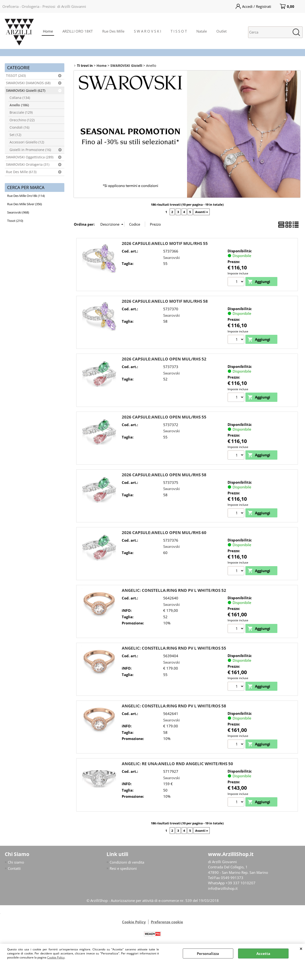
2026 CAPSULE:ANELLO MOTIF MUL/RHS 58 (165, 301)
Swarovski (171, 257)
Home (48, 31)
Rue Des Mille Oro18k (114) (26, 196)
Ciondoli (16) (19, 127)
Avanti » (201, 212)
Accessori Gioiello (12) (27, 142)
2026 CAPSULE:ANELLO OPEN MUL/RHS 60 (164, 532)
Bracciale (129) (21, 112)
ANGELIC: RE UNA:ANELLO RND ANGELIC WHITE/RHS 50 (177, 764)
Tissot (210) (15, 221)
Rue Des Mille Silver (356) (24, 204)
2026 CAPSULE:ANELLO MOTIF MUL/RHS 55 (165, 243)
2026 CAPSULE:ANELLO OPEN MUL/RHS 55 (164, 417)
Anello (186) (19, 105)
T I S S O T (179, 31)
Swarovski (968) (18, 212)
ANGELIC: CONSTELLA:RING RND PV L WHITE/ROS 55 (174, 648)
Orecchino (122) (22, 120)
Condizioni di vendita (127, 862)
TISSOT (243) (16, 75)
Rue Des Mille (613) (21, 172)
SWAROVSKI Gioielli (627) (25, 90)
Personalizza (208, 953)
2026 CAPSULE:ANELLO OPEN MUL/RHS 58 (164, 475)
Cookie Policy (56, 957)
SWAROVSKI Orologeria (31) (27, 164)
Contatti (14, 869)
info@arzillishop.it (223, 889)
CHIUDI (301, 948)
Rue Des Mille (113, 31)
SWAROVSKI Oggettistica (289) (29, 157)
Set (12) (15, 135)
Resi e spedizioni (123, 869)
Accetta (263, 953)
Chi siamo (16, 862)
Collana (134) (20, 98)
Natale (201, 31)
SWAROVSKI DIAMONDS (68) (28, 83)
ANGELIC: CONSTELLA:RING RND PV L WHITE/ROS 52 (174, 590)
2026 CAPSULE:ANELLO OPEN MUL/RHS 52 (164, 359)
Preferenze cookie (167, 922)
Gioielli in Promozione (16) (30, 150)
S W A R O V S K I (147, 31)
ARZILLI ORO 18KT (77, 31)
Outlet (221, 31)
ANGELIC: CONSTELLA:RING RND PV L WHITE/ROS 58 (174, 706)
